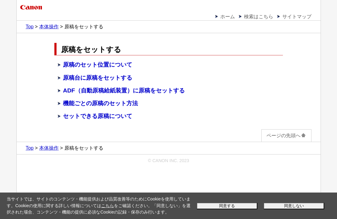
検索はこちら (258, 16)
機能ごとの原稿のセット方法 (100, 103)
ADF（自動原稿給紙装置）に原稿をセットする (123, 90)
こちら (107, 205)
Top (30, 26)
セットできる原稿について (97, 116)
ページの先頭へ (286, 135)
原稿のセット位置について (97, 64)
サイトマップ (296, 16)
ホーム (227, 16)
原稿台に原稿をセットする (97, 78)
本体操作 (49, 26)
